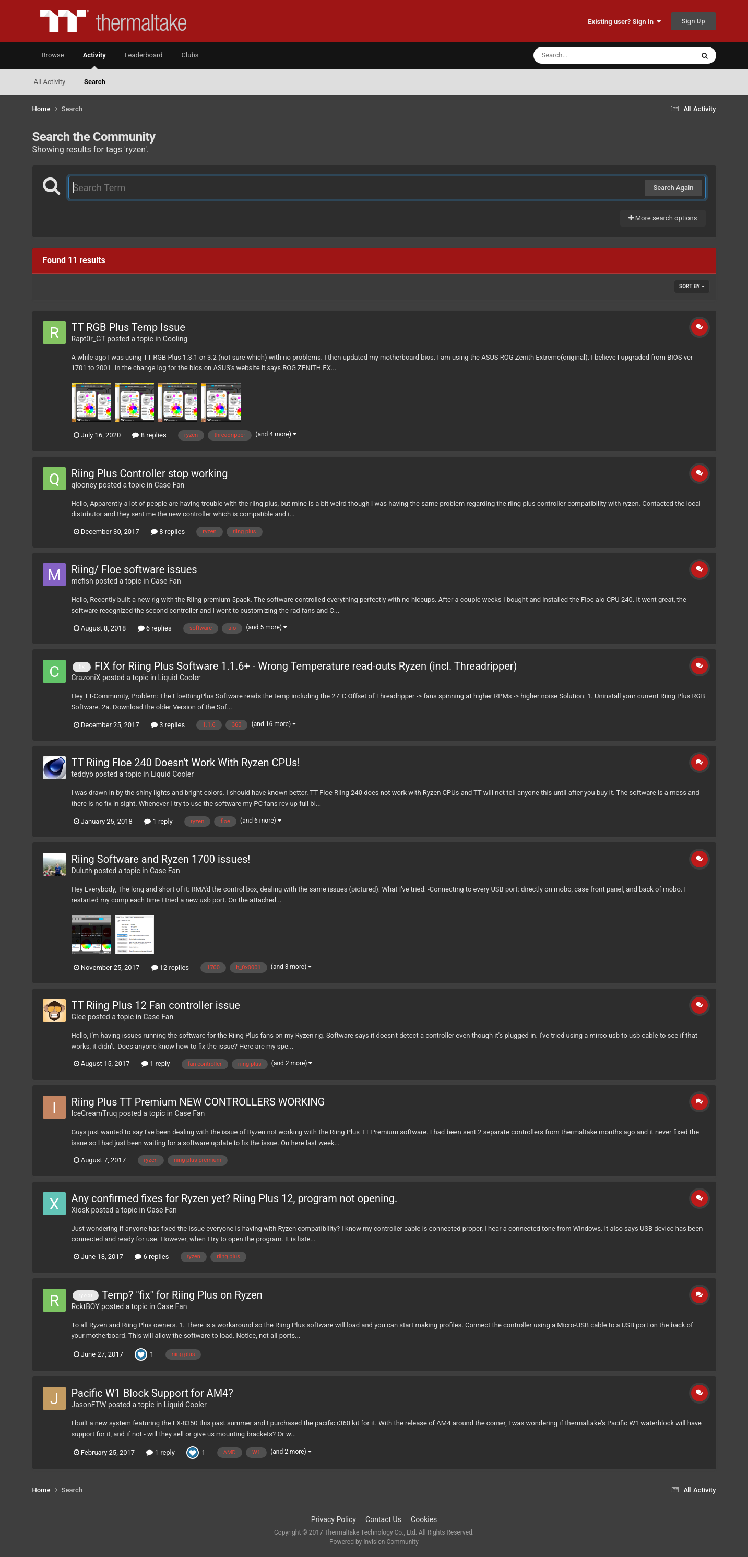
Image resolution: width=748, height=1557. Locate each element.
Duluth (82, 870)
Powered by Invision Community (374, 1542)
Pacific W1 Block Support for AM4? (152, 1393)
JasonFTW (89, 1404)
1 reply (158, 821)
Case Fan (170, 485)
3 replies (168, 725)
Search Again (673, 188)
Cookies (424, 1519)
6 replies (155, 628)
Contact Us (383, 1519)
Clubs (190, 55)
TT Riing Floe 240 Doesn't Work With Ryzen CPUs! (186, 762)
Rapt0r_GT (88, 339)
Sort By (691, 286)
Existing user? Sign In (624, 22)
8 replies (149, 435)
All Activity (50, 82)
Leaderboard (144, 55)
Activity (94, 60)
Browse (53, 55)
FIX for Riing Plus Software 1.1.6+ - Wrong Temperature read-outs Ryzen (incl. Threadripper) (305, 666)
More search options (662, 218)
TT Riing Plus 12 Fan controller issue (156, 1005)
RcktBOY (86, 1306)
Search (94, 82)
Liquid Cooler (179, 677)
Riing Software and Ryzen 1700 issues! (161, 859)
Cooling (175, 339)
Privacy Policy (333, 1519)
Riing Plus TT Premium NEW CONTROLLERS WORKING (198, 1102)
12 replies (170, 967)
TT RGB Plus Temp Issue (128, 327)
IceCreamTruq (94, 1113)
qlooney (84, 485)
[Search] (587, 55)
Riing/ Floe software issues (134, 569)
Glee (79, 1017)
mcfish (82, 581)
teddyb (82, 774)
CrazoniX (86, 677)
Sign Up (693, 21)
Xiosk (81, 1210)
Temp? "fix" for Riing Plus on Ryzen (182, 1295)
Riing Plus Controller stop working (150, 473)
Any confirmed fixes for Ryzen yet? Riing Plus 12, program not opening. (235, 1198)
